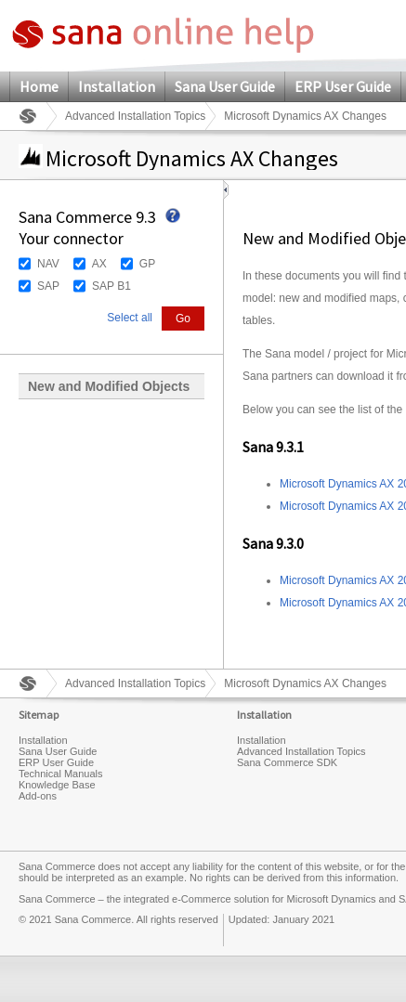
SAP (48, 286)
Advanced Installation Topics (135, 116)
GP (147, 263)
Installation (116, 86)
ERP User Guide (343, 86)
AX (99, 263)
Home (39, 86)
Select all (129, 317)
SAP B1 (111, 286)
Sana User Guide (225, 86)
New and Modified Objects (109, 386)
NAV (48, 263)
